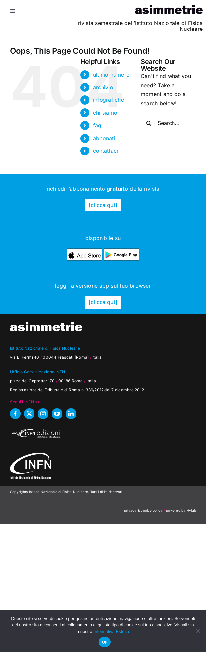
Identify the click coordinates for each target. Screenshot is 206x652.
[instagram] (43, 413)
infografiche (108, 99)
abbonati (104, 138)
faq (97, 125)
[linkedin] (71, 413)
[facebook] (15, 413)
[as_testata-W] (46, 325)
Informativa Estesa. (112, 631)
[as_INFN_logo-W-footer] (30, 455)
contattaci (105, 151)
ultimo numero (111, 74)
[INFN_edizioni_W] (35, 430)
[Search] (149, 123)
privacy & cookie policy (143, 510)
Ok (104, 642)
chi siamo (105, 112)
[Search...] (168, 123)
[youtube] (57, 413)
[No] (197, 631)
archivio (103, 87)
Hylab (191, 510)
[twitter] (29, 413)
